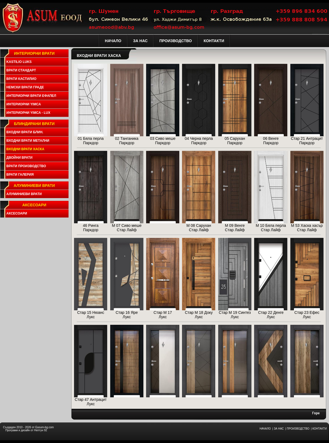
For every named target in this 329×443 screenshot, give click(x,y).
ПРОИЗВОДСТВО (298, 428)
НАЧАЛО (265, 428)
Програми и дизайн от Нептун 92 (26, 430)
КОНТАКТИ (319, 428)
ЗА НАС (279, 428)
